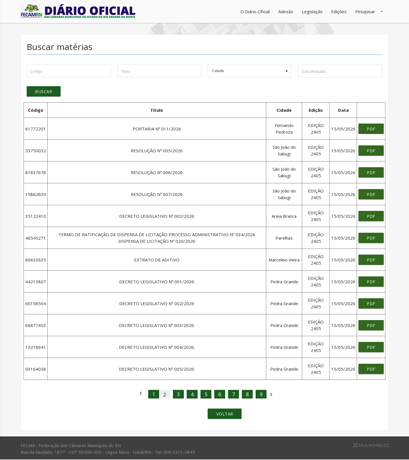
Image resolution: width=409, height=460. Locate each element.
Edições (339, 11)
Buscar (44, 92)
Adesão (285, 11)
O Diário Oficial (255, 11)
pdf (370, 129)
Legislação (312, 11)
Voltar (225, 414)
